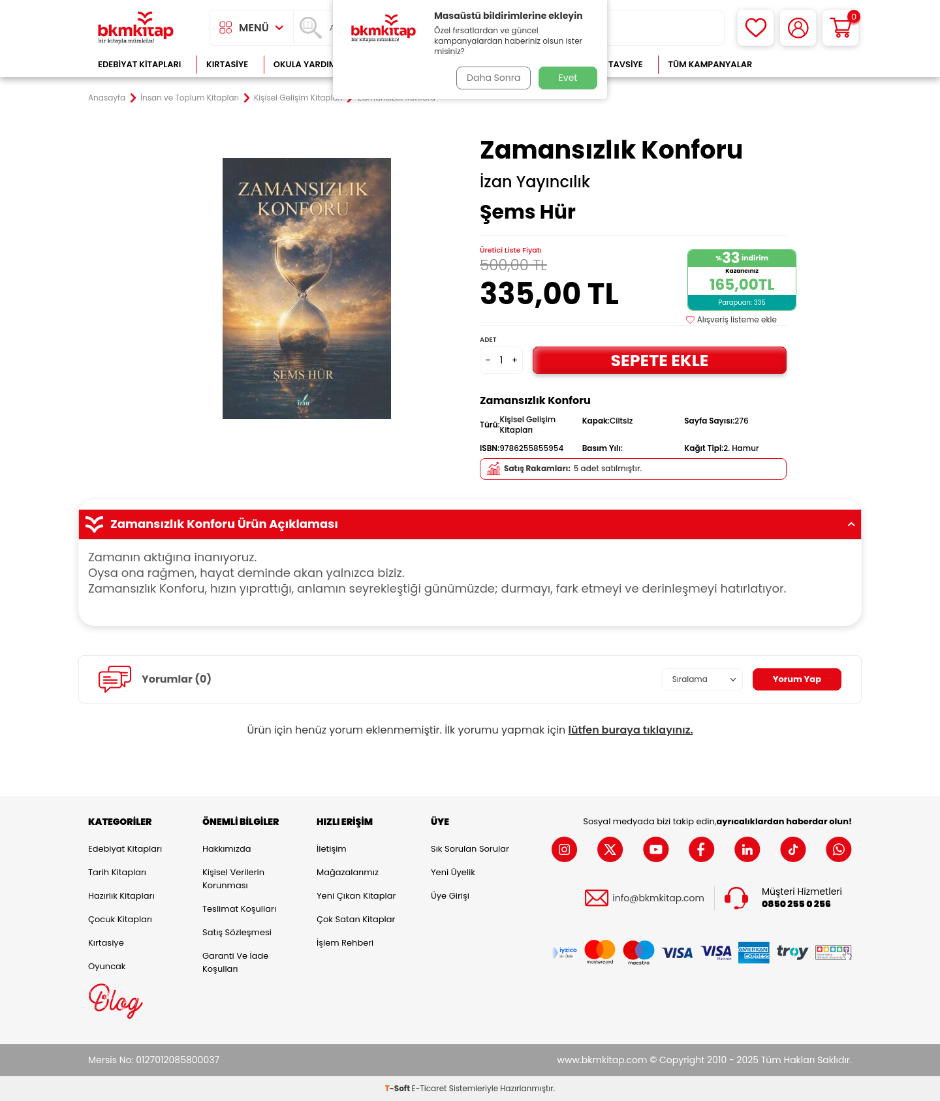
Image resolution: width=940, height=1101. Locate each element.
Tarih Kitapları (117, 872)
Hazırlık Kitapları (121, 896)
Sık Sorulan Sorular (470, 849)
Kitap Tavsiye (612, 64)
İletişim (332, 849)
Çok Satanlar (809, 64)
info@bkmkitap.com (658, 898)
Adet (488, 339)
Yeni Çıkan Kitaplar (356, 896)
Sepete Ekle (659, 360)
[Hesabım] (798, 28)
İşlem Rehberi (345, 943)
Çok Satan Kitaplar (356, 919)
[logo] (135, 28)
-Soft (398, 1088)
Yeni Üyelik (453, 872)
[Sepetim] (840, 28)
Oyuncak (107, 966)
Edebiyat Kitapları (139, 64)
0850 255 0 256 (796, 904)
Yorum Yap (795, 679)
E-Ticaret (429, 1088)
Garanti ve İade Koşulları (235, 962)
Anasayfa (106, 98)
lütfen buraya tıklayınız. (631, 729)
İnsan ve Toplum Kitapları (189, 98)
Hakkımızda (226, 849)
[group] (306, 288)
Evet (568, 77)
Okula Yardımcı (309, 64)
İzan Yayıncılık (535, 182)
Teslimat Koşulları (239, 909)
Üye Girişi (450, 896)
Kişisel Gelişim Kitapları (298, 98)
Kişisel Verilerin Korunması (233, 879)
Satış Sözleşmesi (237, 932)
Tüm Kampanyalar (710, 64)
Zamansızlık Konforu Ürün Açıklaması (470, 524)
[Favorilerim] (756, 28)
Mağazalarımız (348, 872)
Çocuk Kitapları (120, 919)
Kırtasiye (227, 64)
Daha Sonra (491, 77)
